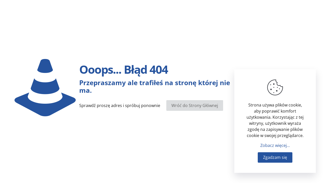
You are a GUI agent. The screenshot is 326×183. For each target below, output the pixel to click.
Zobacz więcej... (275, 145)
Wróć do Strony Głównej (194, 105)
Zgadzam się (275, 157)
